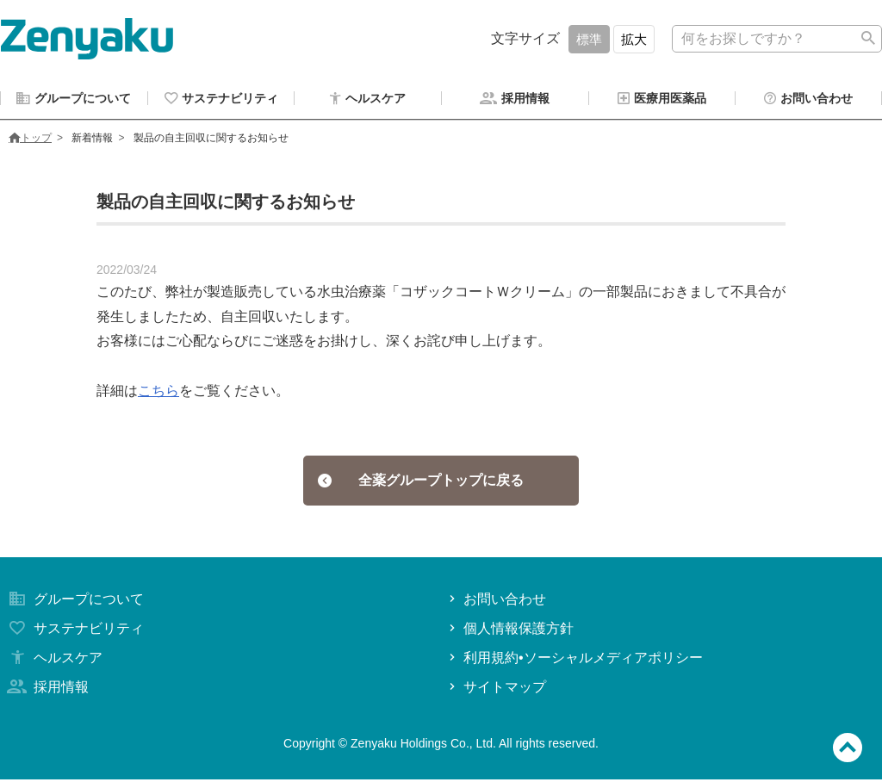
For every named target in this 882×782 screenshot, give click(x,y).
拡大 (634, 39)
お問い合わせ (495, 601)
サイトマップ (495, 689)
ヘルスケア (53, 660)
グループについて (74, 601)
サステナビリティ (74, 631)
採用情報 (46, 689)
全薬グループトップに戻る (421, 482)
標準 (589, 39)
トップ (30, 140)
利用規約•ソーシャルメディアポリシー (574, 660)
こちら (158, 393)
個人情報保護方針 (509, 631)
